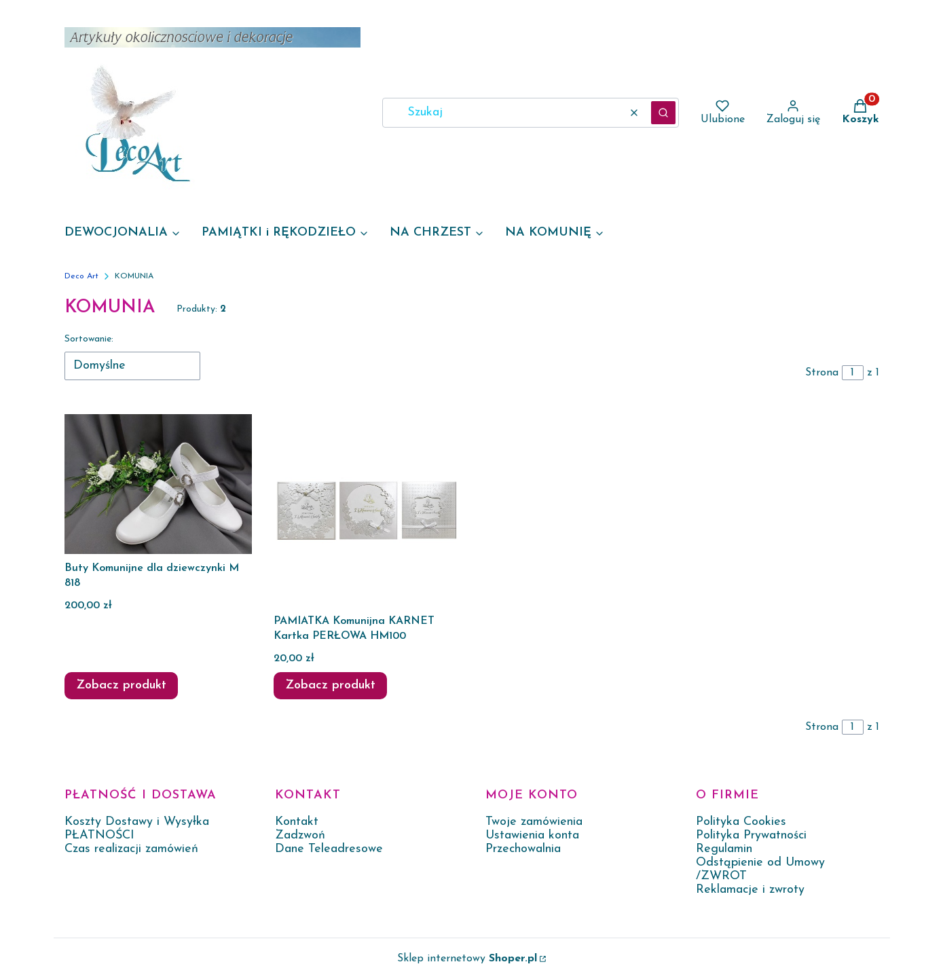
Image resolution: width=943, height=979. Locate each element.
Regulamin (724, 849)
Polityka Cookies (741, 821)
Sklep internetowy (467, 958)
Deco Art (81, 276)
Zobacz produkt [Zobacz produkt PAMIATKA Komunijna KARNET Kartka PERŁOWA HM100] (330, 685)
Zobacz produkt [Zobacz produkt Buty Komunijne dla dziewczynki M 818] (121, 685)
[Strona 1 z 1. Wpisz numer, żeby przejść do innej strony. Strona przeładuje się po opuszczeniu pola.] (853, 372)
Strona (821, 372)
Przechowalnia (523, 849)
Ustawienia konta (532, 835)
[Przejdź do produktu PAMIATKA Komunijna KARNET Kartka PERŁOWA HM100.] (367, 510)
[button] (663, 112)
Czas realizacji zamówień (131, 849)
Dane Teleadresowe (329, 849)
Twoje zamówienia (534, 821)
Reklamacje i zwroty (750, 889)
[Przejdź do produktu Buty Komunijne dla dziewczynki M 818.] (158, 484)
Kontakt (296, 821)
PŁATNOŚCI (99, 835)
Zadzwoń (300, 835)
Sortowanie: (88, 339)
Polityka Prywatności (751, 835)
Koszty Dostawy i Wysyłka (136, 821)
